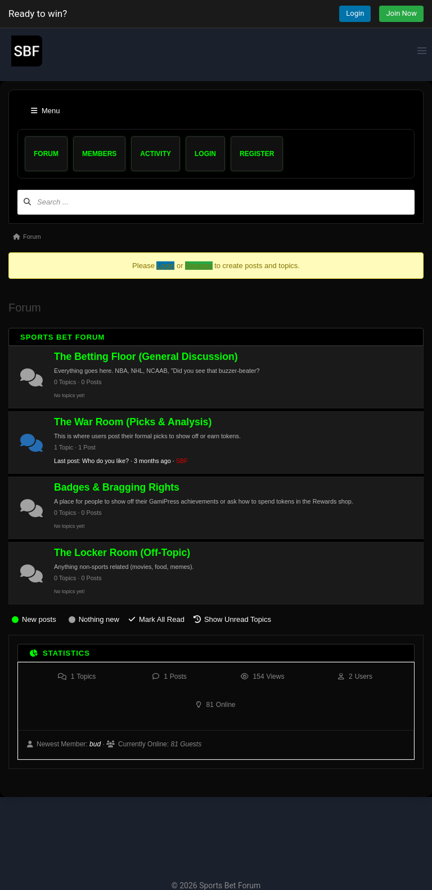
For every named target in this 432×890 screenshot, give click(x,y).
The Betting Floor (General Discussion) (146, 356)
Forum (46, 154)
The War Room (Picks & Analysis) (133, 422)
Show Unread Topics (237, 619)
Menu (45, 110)
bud (95, 744)
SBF (182, 460)
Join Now (401, 13)
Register (257, 154)
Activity (155, 154)
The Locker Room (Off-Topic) (122, 552)
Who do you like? (105, 460)
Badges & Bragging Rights (116, 487)
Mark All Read (161, 619)
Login (355, 13)
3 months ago (152, 460)
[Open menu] (421, 50)
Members (99, 154)
